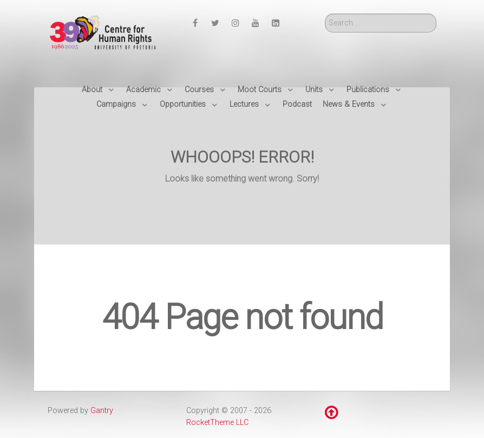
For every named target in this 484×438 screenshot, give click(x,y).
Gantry (101, 410)
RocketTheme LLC (217, 422)
